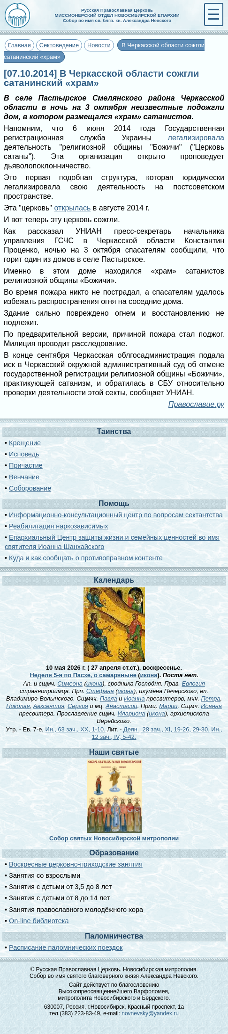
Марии (168, 705)
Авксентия (48, 705)
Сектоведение (59, 45)
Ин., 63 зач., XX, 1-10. (75, 729)
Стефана (100, 690)
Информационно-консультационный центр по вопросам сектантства (116, 515)
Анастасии (121, 705)
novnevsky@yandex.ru (150, 1013)
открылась (72, 208)
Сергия (78, 705)
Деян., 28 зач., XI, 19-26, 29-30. (166, 729)
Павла (108, 698)
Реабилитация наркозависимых (58, 526)
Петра (210, 698)
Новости (99, 45)
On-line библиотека (38, 921)
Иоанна (134, 698)
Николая (18, 705)
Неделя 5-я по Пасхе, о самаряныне (83, 675)
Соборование (30, 488)
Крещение (25, 443)
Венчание (24, 477)
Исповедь (24, 454)
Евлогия (193, 683)
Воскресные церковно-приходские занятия (76, 864)
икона (149, 675)
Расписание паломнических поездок (65, 947)
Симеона (70, 683)
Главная (19, 45)
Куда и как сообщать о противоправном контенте (86, 558)
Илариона (131, 713)
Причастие (26, 465)
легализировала (196, 138)
